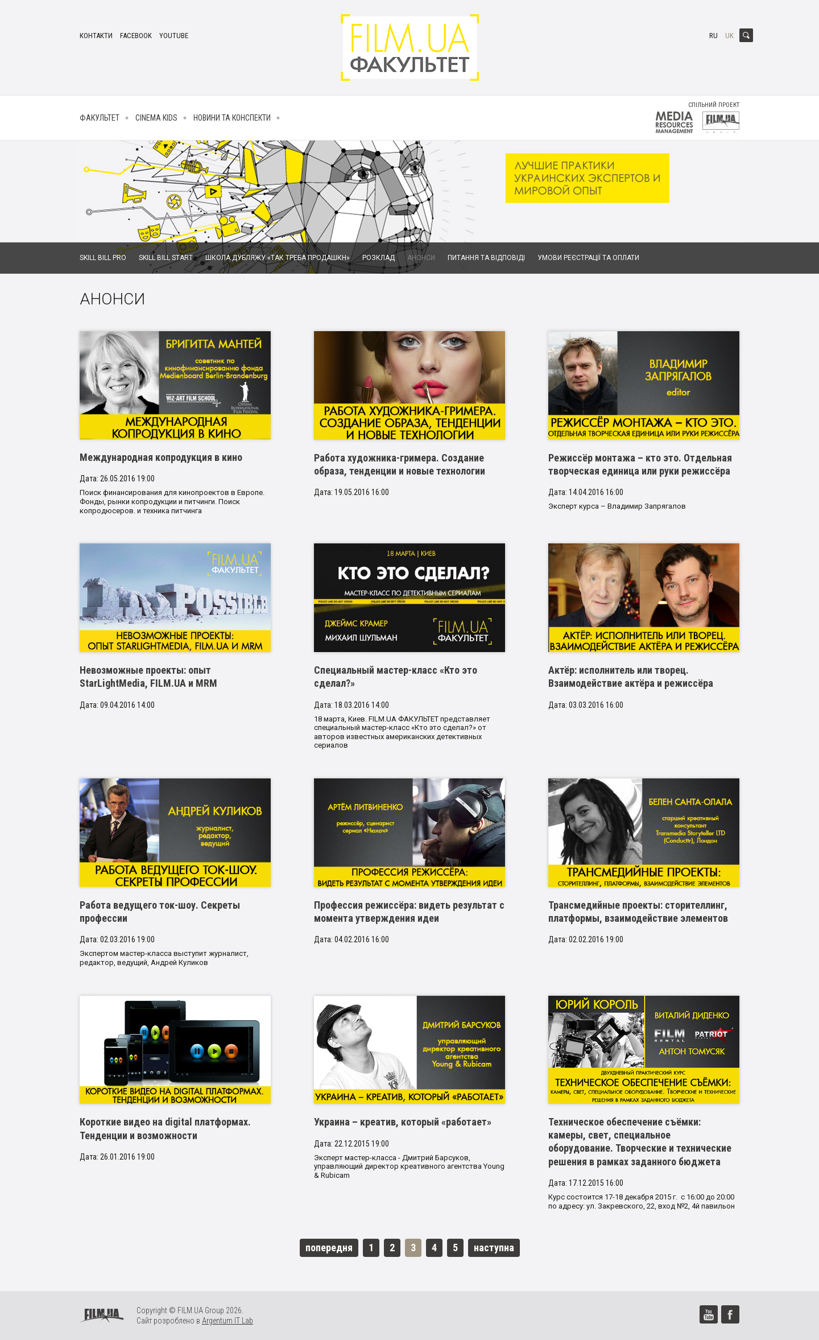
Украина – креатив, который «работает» (402, 1122)
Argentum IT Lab (227, 1320)
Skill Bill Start (166, 258)
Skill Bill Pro (103, 258)
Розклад (378, 258)
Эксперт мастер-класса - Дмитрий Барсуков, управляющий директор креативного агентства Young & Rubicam (409, 1166)
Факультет (99, 117)
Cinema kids (156, 117)
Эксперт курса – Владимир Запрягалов (617, 506)
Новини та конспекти (232, 117)
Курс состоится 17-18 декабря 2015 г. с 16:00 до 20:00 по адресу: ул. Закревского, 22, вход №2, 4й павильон (641, 1201)
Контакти (96, 35)
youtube (173, 35)
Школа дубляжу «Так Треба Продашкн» (277, 258)
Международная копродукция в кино (161, 457)
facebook (136, 35)
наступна (494, 1248)
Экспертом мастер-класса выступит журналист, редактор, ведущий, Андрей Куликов (164, 958)
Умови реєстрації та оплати (588, 258)
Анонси (421, 258)
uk (729, 35)
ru (713, 35)
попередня (329, 1248)
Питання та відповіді (486, 258)
